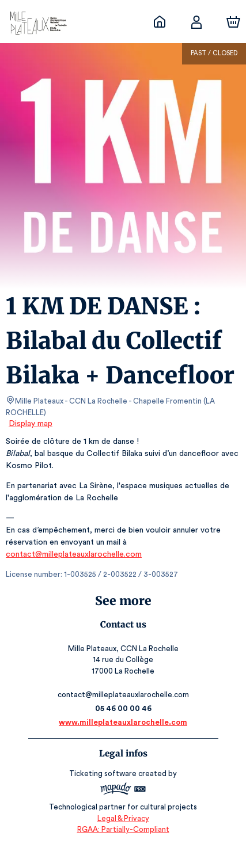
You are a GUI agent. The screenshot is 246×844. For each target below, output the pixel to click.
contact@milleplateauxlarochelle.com (72, 554)
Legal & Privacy (123, 818)
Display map (31, 423)
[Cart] (233, 21)
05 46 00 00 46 (123, 708)
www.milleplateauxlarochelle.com (123, 722)
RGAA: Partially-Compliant (123, 829)
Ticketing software (104, 773)
